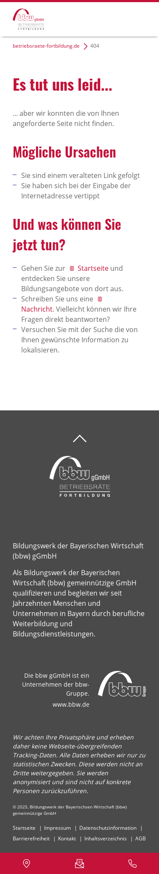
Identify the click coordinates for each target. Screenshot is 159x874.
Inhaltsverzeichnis (105, 838)
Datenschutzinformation (108, 827)
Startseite (94, 268)
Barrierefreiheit (31, 838)
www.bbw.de (71, 704)
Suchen (110, 18)
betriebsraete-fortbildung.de (46, 45)
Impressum (57, 827)
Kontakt (67, 838)
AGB (140, 838)
